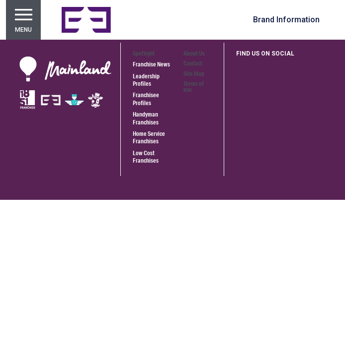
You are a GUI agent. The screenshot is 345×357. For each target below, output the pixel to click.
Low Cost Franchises (146, 157)
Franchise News (151, 64)
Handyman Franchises (146, 118)
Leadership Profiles (146, 80)
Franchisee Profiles (146, 99)
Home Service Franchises (149, 137)
